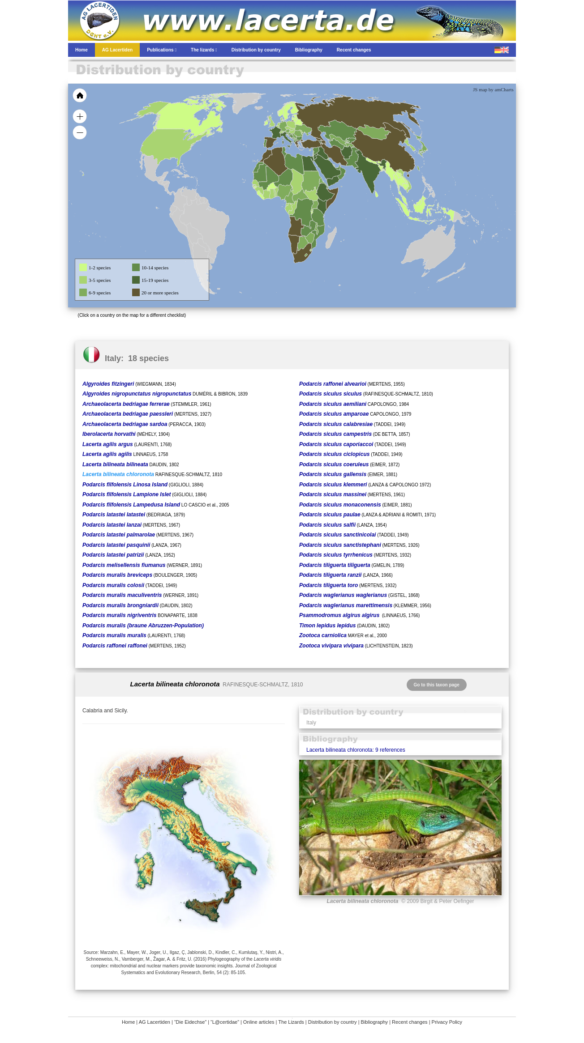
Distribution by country (332, 1022)
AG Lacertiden (154, 1022)
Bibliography (374, 1022)
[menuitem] (337, 167)
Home (128, 1022)
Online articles (259, 1022)
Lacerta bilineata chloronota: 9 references (355, 750)
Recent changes (410, 1022)
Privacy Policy (447, 1022)
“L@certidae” (224, 1022)
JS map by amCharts (493, 89)
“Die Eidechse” (190, 1022)
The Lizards (291, 1022)
